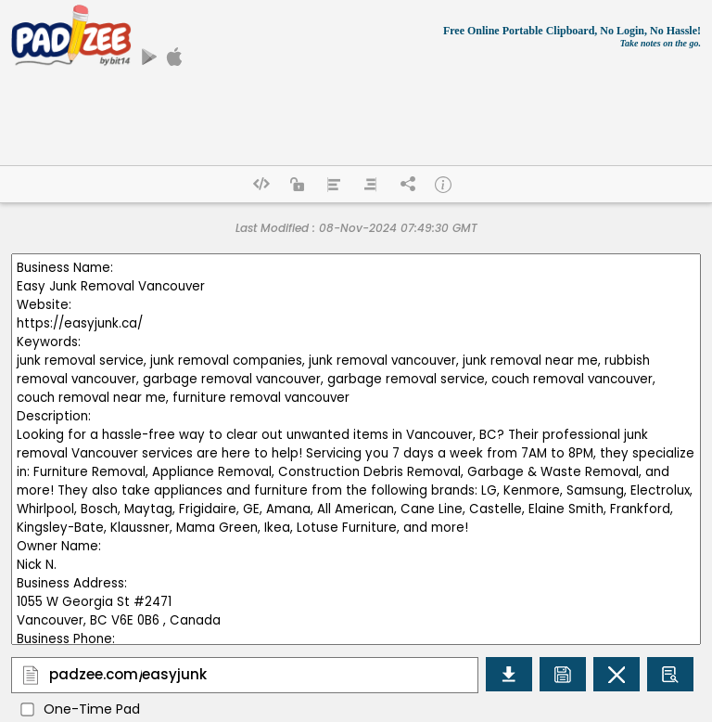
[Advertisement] (356, 142)
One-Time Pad (92, 709)
